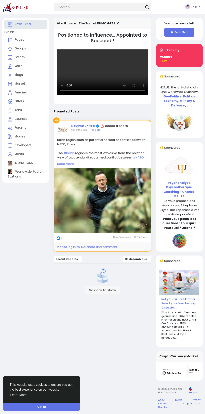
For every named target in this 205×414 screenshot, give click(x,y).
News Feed (19, 24)
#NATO (138, 157)
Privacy (196, 400)
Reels (15, 66)
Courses (17, 119)
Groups (17, 48)
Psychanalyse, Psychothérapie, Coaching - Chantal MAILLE (179, 189)
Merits (16, 154)
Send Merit (179, 32)
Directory (163, 407)
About (161, 400)
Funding (17, 92)
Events (16, 57)
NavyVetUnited (83, 126)
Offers (16, 101)
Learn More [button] (18, 395)
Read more (65, 164)
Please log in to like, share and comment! (87, 247)
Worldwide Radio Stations (24, 173)
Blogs (15, 75)
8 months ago (79, 129)
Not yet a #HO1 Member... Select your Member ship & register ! (179, 303)
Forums (17, 127)
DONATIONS (20, 163)
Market (16, 83)
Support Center (191, 403)
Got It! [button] (41, 406)
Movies (16, 136)
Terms (178, 400)
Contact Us (165, 403)
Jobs (15, 110)
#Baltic (69, 153)
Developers (20, 145)
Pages (16, 39)
